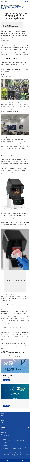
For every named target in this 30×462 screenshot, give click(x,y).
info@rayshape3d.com (7, 436)
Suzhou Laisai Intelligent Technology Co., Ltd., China (16, 454)
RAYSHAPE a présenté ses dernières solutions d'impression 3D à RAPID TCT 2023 (14, 352)
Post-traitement (4, 415)
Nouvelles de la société (14, 5)
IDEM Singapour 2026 (7, 375)
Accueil (3, 5)
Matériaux (3, 420)
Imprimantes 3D (4, 418)
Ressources (3, 427)
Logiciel (2, 422)
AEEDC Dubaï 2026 (7, 401)
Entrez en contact (4, 429)
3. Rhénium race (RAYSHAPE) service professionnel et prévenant (10, 26)
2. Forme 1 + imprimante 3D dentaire (6, 25)
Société (7, 5)
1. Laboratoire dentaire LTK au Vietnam (7, 24)
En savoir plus (6, 380)
